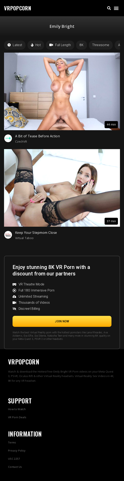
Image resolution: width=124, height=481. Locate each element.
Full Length (60, 45)
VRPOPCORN (17, 8)
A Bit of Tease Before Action (37, 136)
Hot (36, 45)
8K (81, 45)
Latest (14, 45)
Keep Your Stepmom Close (36, 232)
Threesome (100, 45)
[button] (109, 8)
